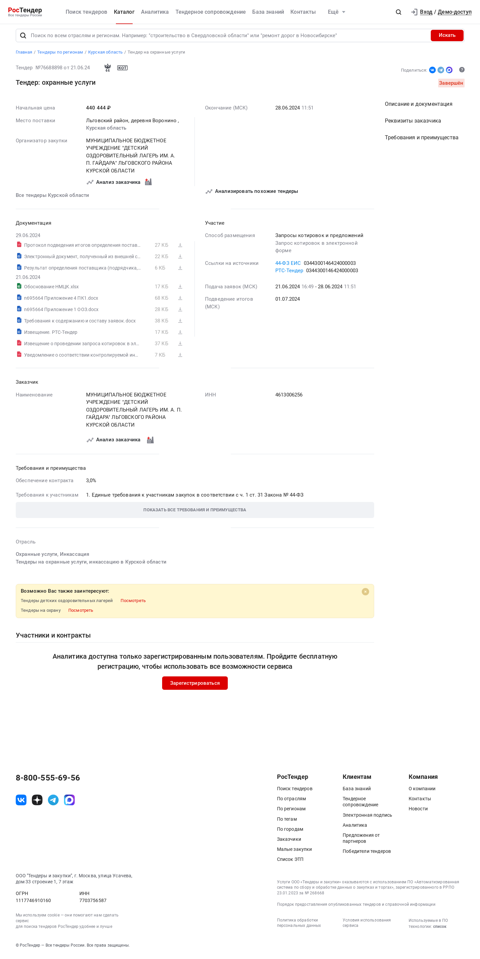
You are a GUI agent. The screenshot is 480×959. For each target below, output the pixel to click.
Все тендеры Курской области (52, 198)
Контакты (303, 12)
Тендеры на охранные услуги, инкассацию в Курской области (91, 565)
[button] (398, 12)
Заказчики (289, 842)
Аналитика (155, 12)
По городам (290, 831)
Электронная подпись (367, 817)
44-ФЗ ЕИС (288, 266)
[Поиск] (23, 38)
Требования (422, 140)
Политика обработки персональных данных (299, 925)
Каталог (124, 12)
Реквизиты (413, 124)
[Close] (365, 594)
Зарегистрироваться (195, 686)
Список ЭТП (290, 862)
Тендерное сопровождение (211, 12)
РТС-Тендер (289, 274)
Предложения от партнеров (361, 841)
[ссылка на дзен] (37, 802)
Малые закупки (294, 852)
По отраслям (291, 801)
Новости (418, 811)
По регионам (291, 811)
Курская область (106, 131)
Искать (447, 38)
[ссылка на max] (69, 802)
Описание (419, 107)
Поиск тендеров (86, 12)
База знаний (268, 12)
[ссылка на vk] (21, 802)
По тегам (287, 821)
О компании (422, 791)
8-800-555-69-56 (48, 781)
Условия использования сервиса (367, 925)
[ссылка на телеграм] (53, 802)
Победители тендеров (367, 854)
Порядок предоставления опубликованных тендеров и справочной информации (356, 907)
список (440, 929)
